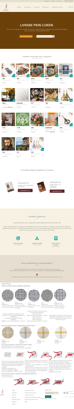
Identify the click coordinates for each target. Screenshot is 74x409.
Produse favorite (71, 1)
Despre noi (59, 1)
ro (69, 7)
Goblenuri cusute (57, 7)
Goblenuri (27, 7)
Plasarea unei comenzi (30, 392)
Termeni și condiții (29, 390)
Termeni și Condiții (52, 398)
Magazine (47, 1)
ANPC (26, 401)
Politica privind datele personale (32, 397)
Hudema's (2, 392)
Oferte (19, 7)
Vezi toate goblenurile (26, 36)
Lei (72, 7)
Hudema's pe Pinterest (67, 393)
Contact (53, 1)
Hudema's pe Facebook (64, 393)
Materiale (46, 7)
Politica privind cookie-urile (31, 399)
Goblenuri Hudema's (6, 7)
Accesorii (36, 7)
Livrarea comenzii (29, 395)
